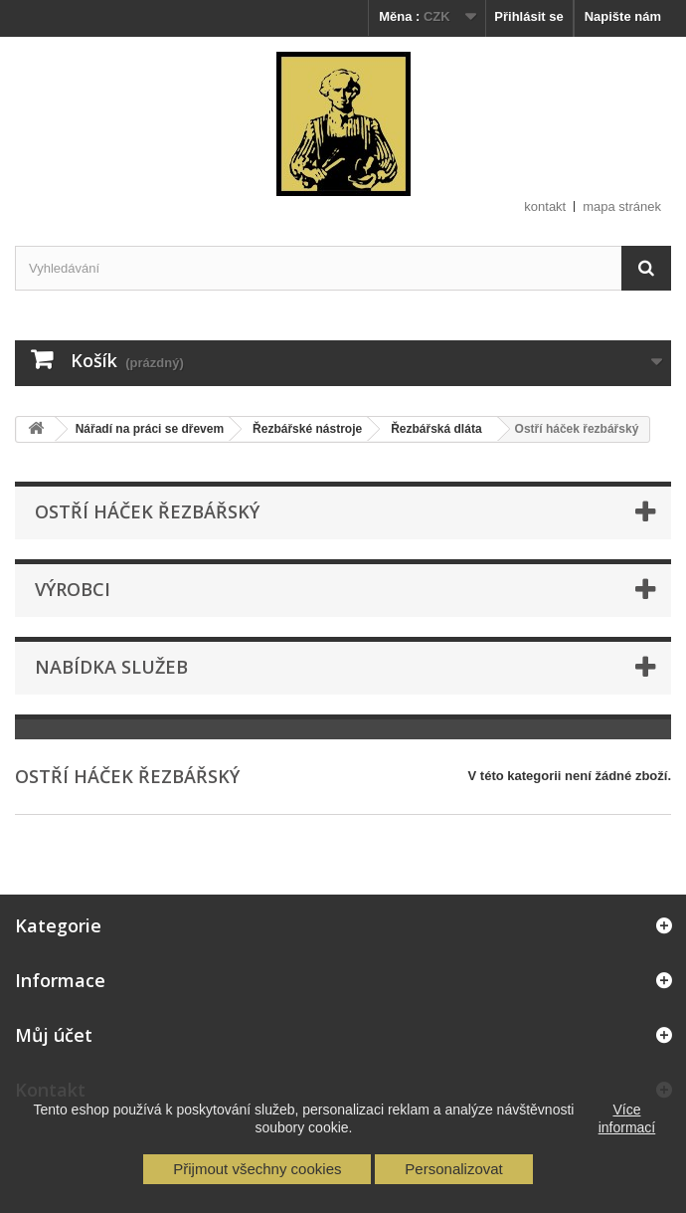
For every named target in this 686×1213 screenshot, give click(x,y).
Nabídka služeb (111, 667)
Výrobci (72, 589)
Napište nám (623, 16)
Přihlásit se (528, 16)
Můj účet (53, 1035)
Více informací (627, 1118)
